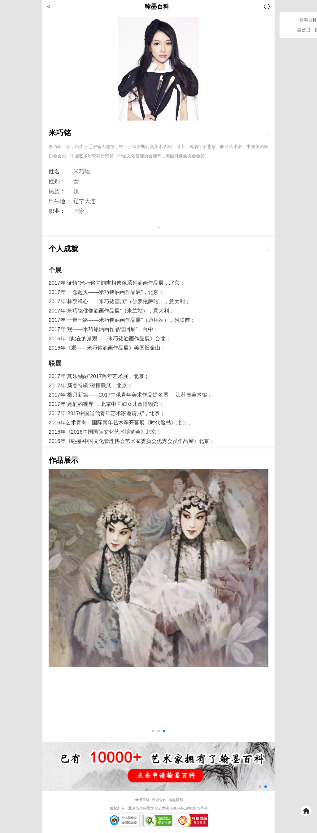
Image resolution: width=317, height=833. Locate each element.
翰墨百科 (175, 800)
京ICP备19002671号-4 (188, 808)
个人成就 (63, 248)
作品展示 (63, 460)
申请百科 (142, 800)
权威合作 (159, 800)
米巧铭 (60, 133)
